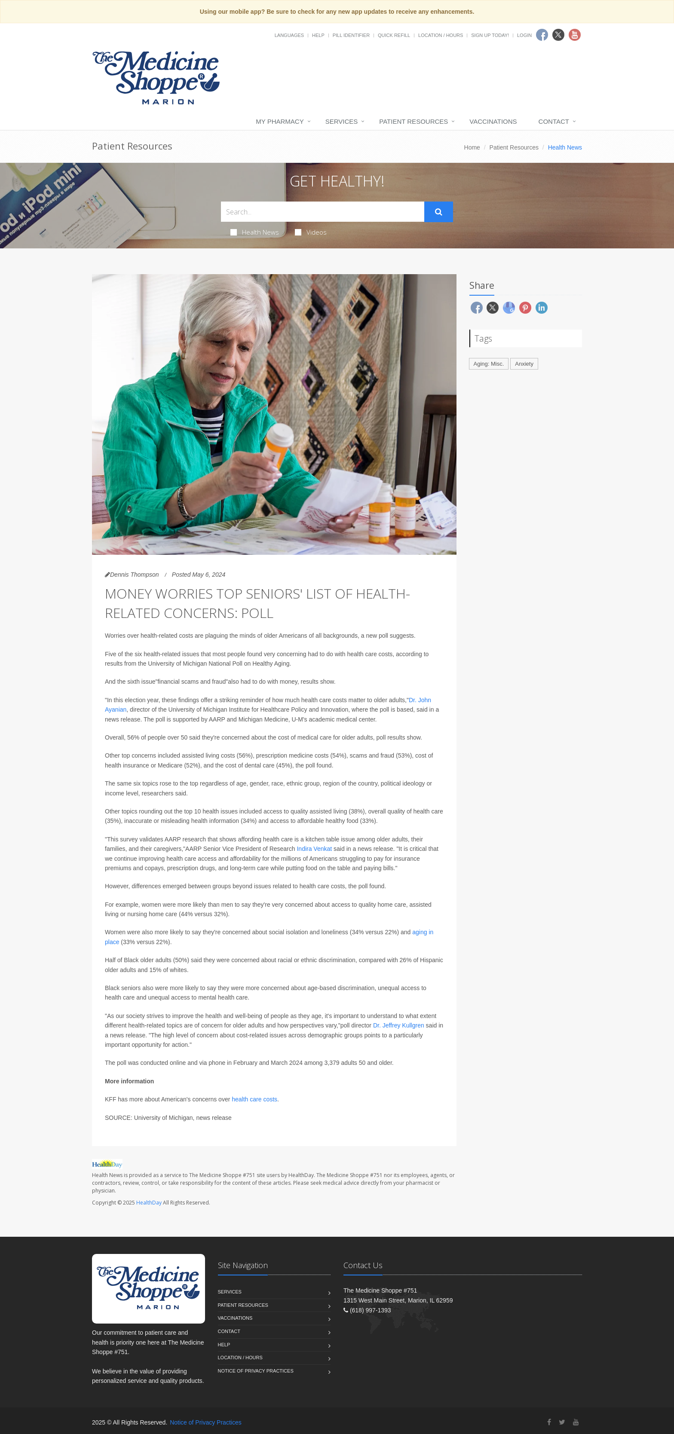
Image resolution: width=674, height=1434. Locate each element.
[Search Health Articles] (322, 212)
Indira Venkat (314, 848)
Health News (254, 232)
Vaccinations (493, 121)
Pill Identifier (351, 35)
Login (524, 35)
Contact (554, 121)
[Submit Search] (438, 212)
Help (318, 35)
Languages (289, 35)
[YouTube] (576, 1422)
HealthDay (149, 1202)
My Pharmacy (279, 121)
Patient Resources (413, 121)
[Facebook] (549, 1422)
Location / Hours (440, 35)
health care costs (254, 1099)
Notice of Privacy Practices (256, 1370)
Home (472, 147)
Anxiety (524, 364)
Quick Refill (394, 35)
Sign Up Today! (490, 35)
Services (341, 121)
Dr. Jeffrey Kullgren (398, 1025)
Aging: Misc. (489, 364)
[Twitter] (562, 1422)
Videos (311, 232)
